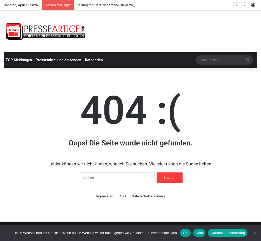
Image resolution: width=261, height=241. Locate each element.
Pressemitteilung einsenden (58, 60)
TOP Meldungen (19, 60)
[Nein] (254, 233)
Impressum (104, 196)
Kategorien (94, 60)
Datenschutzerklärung (148, 196)
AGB (122, 196)
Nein (199, 233)
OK (185, 233)
